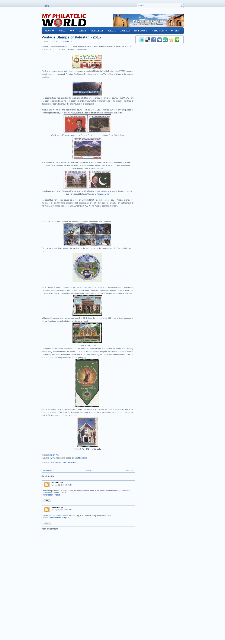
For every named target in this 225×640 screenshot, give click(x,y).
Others (175, 31)
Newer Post (47, 471)
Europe (82, 31)
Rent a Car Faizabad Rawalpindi (56, 518)
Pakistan (49, 31)
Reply (47, 501)
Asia (72, 31)
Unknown (55, 482)
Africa (62, 31)
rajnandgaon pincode (51, 495)
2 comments (66, 41)
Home (46, 6)
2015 (51, 463)
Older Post (129, 471)
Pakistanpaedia (97, 168)
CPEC (60, 463)
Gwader (66, 463)
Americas (125, 31)
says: (62, 482)
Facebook (83, 458)
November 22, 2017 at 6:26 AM (61, 485)
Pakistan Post (53, 455)
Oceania (111, 31)
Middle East (97, 31)
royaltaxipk (56, 507)
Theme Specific (159, 31)
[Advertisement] (77, 214)
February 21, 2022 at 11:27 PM (61, 510)
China (55, 463)
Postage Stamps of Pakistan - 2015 (71, 37)
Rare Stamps (140, 31)
